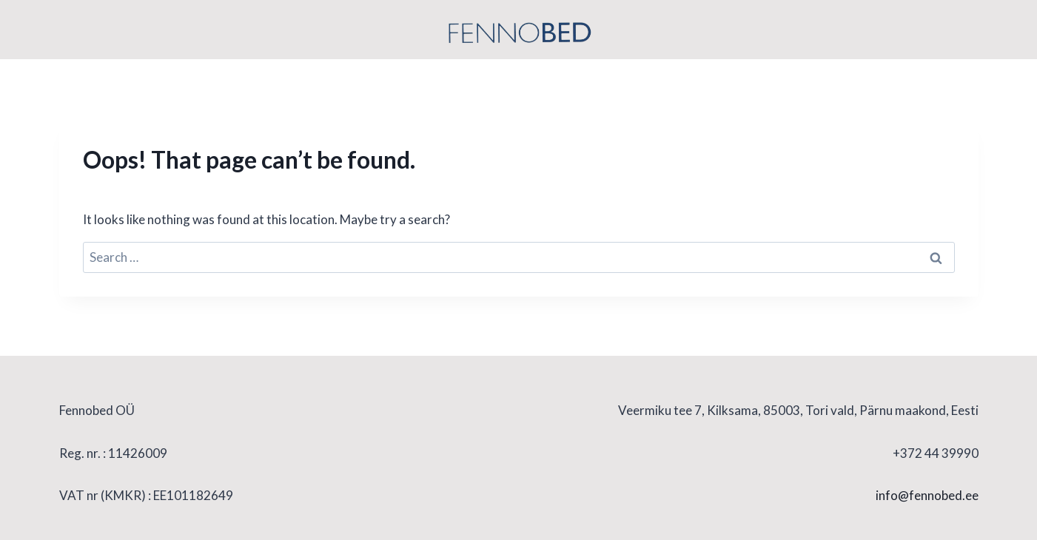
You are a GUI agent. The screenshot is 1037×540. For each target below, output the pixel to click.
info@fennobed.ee (927, 495)
